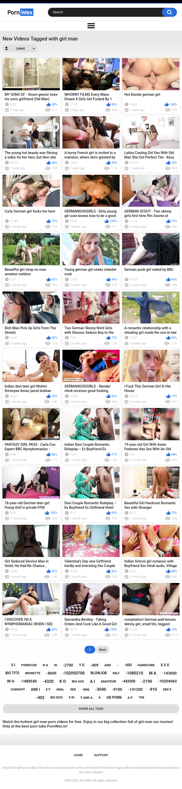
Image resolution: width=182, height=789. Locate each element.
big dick (56, 697)
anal (60, 689)
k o (62, 681)
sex (73, 689)
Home (78, 755)
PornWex (86, 780)
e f (48, 689)
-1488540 (28, 681)
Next (102, 650)
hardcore (146, 665)
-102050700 (73, 673)
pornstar (29, 665)
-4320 (48, 681)
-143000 (169, 673)
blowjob (98, 673)
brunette (32, 673)
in (55, 665)
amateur (108, 681)
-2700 (68, 665)
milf (116, 673)
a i (92, 681)
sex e (167, 689)
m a (152, 673)
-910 (152, 689)
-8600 (51, 673)
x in (71, 697)
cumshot (18, 689)
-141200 (135, 689)
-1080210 (134, 673)
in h (10, 681)
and (107, 665)
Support (101, 755)
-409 (94, 665)
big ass (78, 681)
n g (45, 665)
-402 (40, 697)
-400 (128, 665)
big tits (12, 673)
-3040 (100, 689)
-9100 (117, 689)
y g (81, 665)
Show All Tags (91, 708)
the (141, 697)
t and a (86, 698)
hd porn (114, 698)
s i (13, 665)
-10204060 (167, 681)
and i (35, 690)
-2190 (146, 681)
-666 (85, 690)
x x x (165, 665)
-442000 (128, 681)
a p (130, 698)
